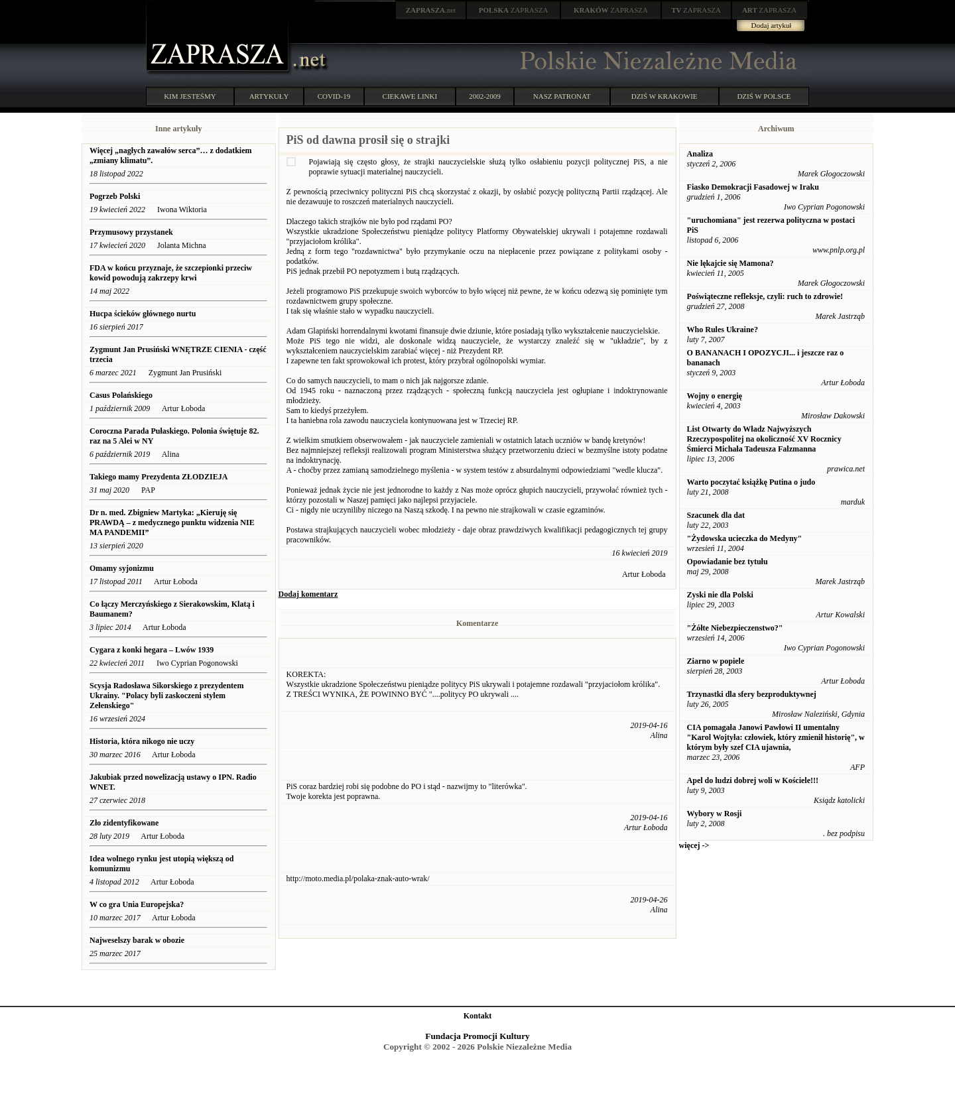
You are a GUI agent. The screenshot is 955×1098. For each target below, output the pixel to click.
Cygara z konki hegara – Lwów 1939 (152, 649)
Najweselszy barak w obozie (137, 940)
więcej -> (694, 845)
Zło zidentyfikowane (124, 822)
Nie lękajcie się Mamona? (730, 263)
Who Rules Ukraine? (722, 329)
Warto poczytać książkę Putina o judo (751, 482)
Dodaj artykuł (771, 25)
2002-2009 (485, 96)
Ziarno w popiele (716, 661)
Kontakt (478, 1015)
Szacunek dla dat (716, 515)
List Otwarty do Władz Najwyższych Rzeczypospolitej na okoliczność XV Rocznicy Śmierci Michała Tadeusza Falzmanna (764, 439)
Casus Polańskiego (121, 395)
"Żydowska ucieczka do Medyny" (744, 538)
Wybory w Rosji (714, 813)
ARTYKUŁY (269, 96)
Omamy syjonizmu (122, 568)
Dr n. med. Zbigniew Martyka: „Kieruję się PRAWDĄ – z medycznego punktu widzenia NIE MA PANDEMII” (172, 522)
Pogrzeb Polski (115, 196)
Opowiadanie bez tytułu (727, 561)
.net (431, 10)
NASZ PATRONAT (562, 96)
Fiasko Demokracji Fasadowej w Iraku (753, 187)
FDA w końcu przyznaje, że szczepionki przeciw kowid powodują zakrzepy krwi (171, 272)
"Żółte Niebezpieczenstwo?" (735, 628)
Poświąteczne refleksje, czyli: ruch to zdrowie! (765, 296)
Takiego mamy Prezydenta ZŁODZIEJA (158, 476)
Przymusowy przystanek (131, 232)
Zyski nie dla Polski (720, 594)
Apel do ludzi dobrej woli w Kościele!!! (752, 780)
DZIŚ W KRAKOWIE (664, 96)
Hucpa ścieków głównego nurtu (143, 313)
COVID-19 (334, 96)
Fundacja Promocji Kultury (477, 1036)
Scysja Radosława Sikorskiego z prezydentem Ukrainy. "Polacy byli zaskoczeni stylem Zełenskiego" (166, 695)
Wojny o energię (714, 395)
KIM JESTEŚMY (190, 96)
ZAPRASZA (513, 10)
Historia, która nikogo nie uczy (142, 741)
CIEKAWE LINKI (410, 96)
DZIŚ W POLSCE (764, 96)
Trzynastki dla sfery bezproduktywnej (751, 694)
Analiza (700, 153)
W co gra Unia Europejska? (137, 904)
